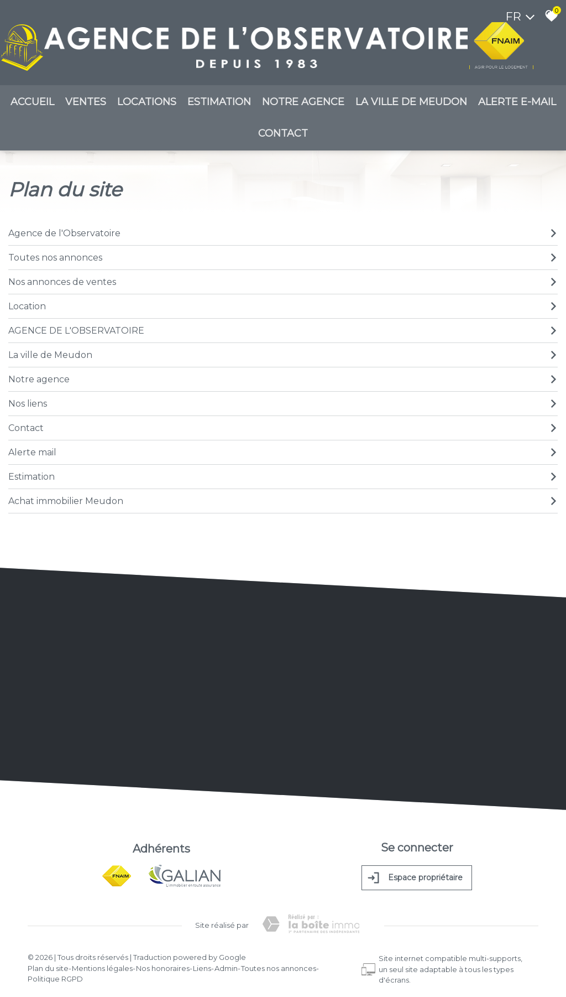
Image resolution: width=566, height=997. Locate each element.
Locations (146, 104)
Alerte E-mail (517, 104)
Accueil (32, 104)
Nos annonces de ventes (283, 283)
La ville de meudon (411, 104)
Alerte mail (283, 454)
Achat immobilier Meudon (283, 502)
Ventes (85, 104)
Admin (226, 963)
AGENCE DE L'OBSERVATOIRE (283, 332)
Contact (283, 136)
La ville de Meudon (283, 356)
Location (283, 308)
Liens (202, 963)
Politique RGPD (55, 974)
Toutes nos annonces (283, 259)
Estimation (219, 104)
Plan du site (48, 963)
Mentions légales (102, 963)
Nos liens (283, 405)
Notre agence (303, 104)
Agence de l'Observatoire (283, 235)
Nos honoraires (163, 963)
